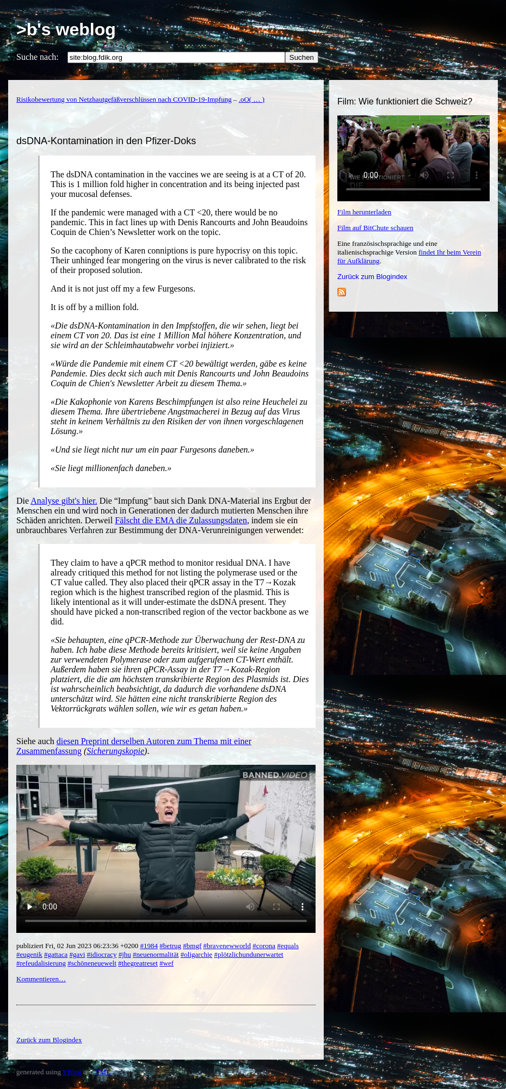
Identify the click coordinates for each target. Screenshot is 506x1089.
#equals (288, 946)
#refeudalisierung (41, 963)
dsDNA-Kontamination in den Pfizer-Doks (106, 140)
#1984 (149, 946)
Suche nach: (37, 56)
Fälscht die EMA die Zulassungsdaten (181, 520)
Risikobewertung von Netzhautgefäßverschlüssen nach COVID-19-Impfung (124, 99)
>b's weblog (66, 29)
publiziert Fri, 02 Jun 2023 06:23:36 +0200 (78, 946)
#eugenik (29, 954)
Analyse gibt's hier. (63, 500)
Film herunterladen (364, 212)
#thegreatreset (138, 963)
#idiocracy (102, 954)
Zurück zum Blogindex (372, 277)
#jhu (125, 954)
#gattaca (55, 954)
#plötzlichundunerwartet (248, 954)
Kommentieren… (41, 979)
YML (102, 1072)
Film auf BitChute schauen (375, 228)
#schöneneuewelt (91, 963)
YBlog (72, 1072)
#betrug (170, 946)
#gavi (77, 954)
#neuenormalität (155, 954)
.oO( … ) (251, 99)
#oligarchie (196, 954)
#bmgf (192, 946)
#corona (263, 946)
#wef (166, 963)
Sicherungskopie (115, 751)
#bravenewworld (227, 946)
